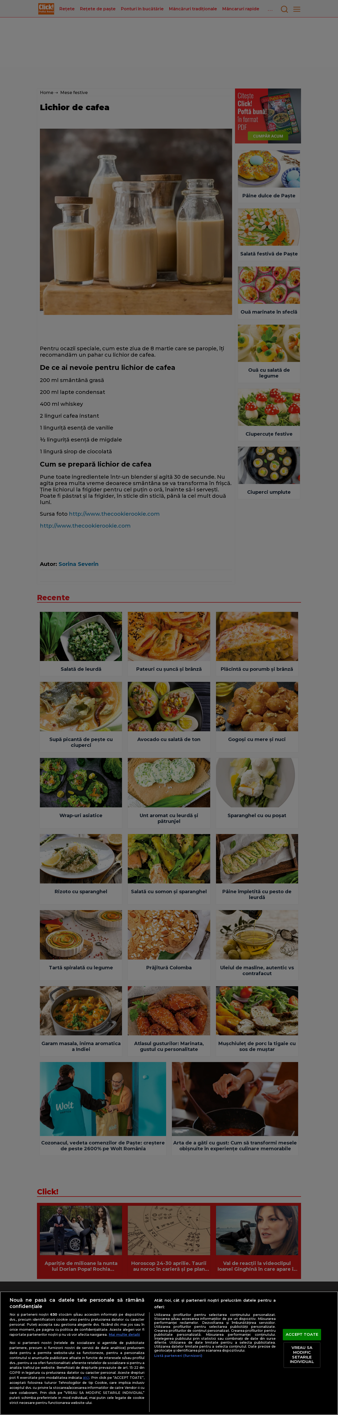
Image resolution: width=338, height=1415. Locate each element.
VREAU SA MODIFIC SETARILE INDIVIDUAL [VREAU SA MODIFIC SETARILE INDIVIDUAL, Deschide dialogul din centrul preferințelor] (302, 1355)
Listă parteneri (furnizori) (178, 1356)
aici (86, 1377)
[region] (169, 1353)
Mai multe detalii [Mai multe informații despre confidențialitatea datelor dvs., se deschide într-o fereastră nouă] (124, 1335)
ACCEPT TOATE (302, 1334)
